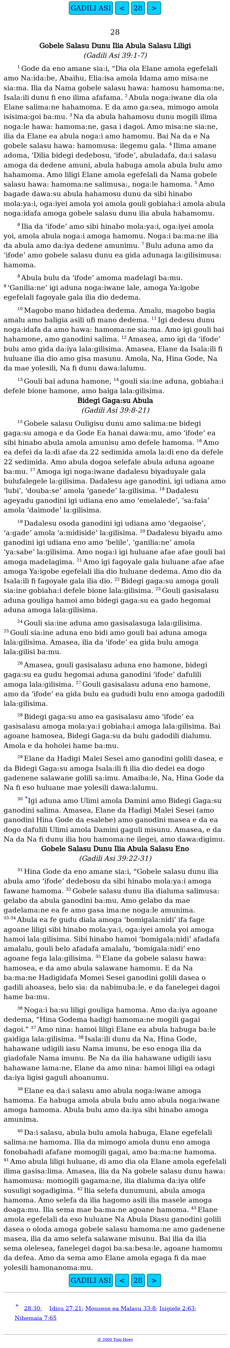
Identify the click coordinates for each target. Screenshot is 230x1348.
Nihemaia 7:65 (36, 1318)
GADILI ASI (91, 8)
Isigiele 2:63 (177, 1308)
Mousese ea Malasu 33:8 (120, 1308)
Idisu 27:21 (65, 1308)
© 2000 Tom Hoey (115, 1339)
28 (138, 8)
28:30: (33, 1308)
